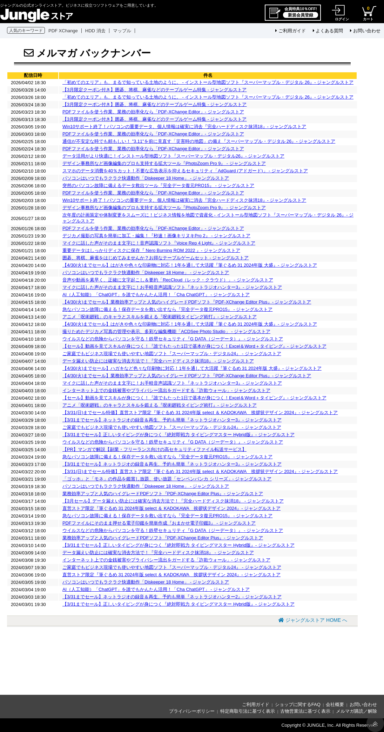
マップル (122, 30)
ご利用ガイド (290, 30)
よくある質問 (328, 30)
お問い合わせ (365, 30)
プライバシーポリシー (192, 711)
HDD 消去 (95, 30)
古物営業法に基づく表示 (305, 711)
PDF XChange (63, 30)
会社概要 (335, 704)
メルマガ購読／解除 (356, 711)
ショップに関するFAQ (298, 704)
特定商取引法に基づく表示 (247, 711)
